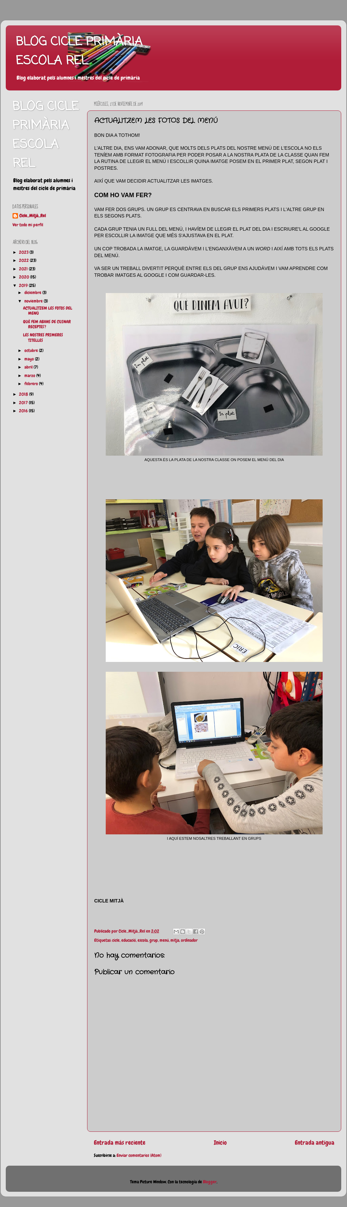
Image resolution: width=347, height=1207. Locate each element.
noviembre (34, 301)
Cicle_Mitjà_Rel (32, 215)
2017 (24, 402)
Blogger (210, 1182)
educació (128, 940)
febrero (31, 384)
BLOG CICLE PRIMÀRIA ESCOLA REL (79, 51)
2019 (24, 285)
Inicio (220, 1142)
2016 (24, 411)
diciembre (33, 292)
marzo (30, 375)
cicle (116, 940)
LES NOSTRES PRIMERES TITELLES (43, 337)
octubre (31, 350)
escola (143, 940)
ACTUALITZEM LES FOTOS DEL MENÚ (47, 311)
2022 (24, 260)
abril (29, 367)
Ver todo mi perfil (28, 225)
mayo (29, 359)
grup (153, 940)
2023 (24, 252)
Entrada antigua (314, 1142)
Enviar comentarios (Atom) (139, 1155)
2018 (24, 394)
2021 (24, 269)
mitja (174, 940)
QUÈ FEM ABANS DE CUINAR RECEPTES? (47, 324)
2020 (24, 277)
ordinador (189, 940)
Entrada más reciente (119, 1142)
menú (164, 940)
